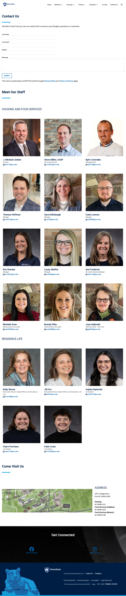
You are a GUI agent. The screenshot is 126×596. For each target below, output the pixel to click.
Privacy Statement (69, 580)
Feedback (98, 573)
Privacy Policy (50, 81)
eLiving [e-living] (104, 5)
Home (49, 5)
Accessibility (95, 580)
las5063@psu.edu (52, 274)
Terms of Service (66, 81)
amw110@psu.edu (94, 274)
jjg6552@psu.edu (94, 329)
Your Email (5, 42)
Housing (70, 5)
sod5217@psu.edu (94, 394)
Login (93, 584)
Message (5, 57)
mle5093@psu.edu (12, 329)
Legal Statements (106, 580)
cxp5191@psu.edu (11, 451)
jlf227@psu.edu (52, 394)
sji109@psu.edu (52, 219)
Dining (81, 5)
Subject (4, 50)
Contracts (93, 5)
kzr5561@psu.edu (11, 274)
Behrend (58, 5)
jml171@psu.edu (11, 164)
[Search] (121, 4)
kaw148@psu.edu (11, 397)
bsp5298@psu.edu (53, 329)
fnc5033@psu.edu (53, 451)
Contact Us (114, 5)
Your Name (5, 34)
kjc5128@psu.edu (94, 164)
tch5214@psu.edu (11, 219)
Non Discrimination (83, 580)
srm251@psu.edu (52, 164)
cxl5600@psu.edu (94, 219)
